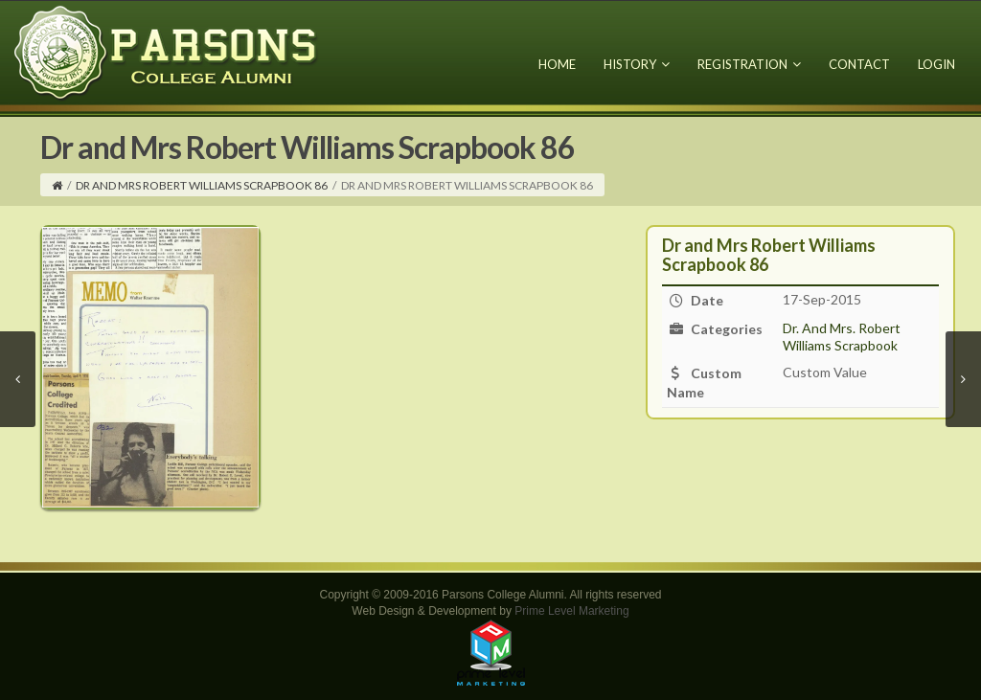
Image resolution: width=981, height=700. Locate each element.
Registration (749, 64)
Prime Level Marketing (571, 611)
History (637, 64)
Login (936, 64)
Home (557, 64)
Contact (859, 64)
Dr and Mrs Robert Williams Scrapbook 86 (202, 185)
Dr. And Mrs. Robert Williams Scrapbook (842, 336)
